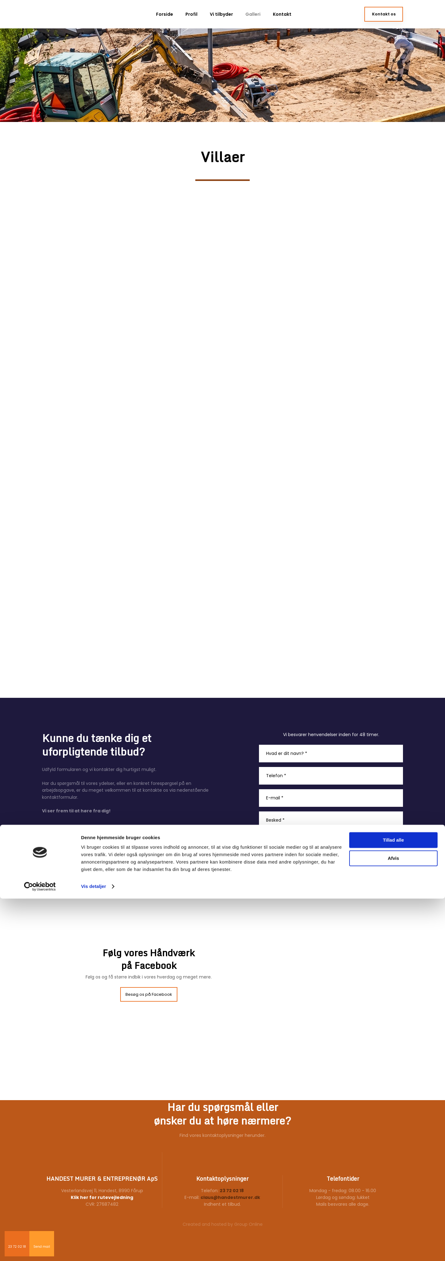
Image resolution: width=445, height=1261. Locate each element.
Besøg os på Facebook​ (148, 994)
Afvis (393, 1220)
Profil (191, 14)
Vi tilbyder (221, 14)
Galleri (253, 14)
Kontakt (282, 14)
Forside (164, 14)
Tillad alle (393, 1202)
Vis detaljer (93, 1248)
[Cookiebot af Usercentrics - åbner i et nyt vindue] (40, 1249)
